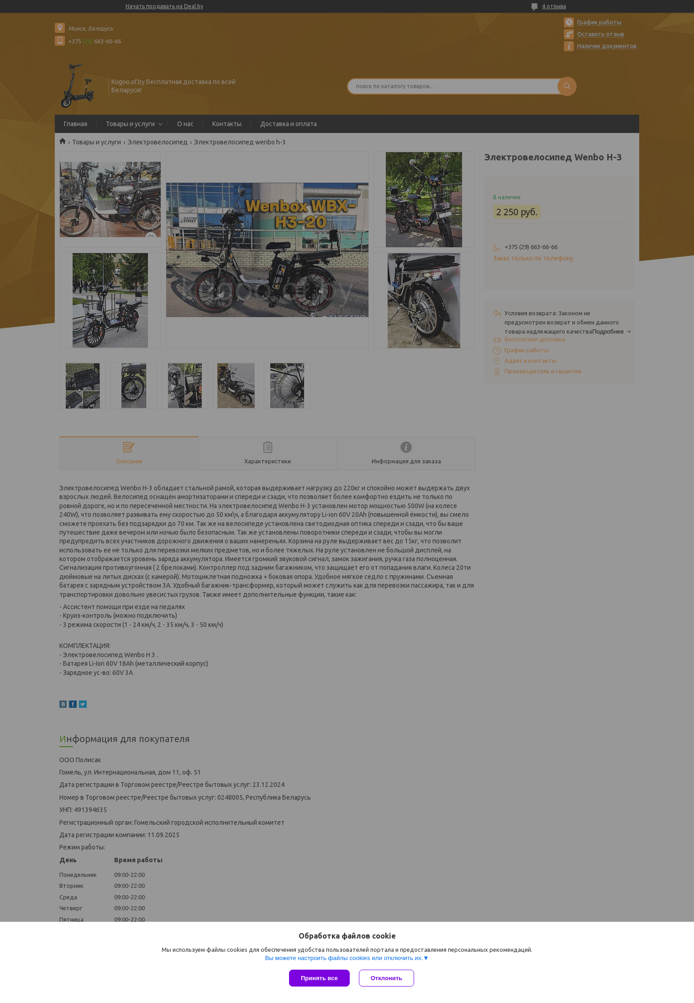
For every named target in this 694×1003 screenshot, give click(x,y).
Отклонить (386, 978)
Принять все (319, 978)
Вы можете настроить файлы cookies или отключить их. (344, 958)
